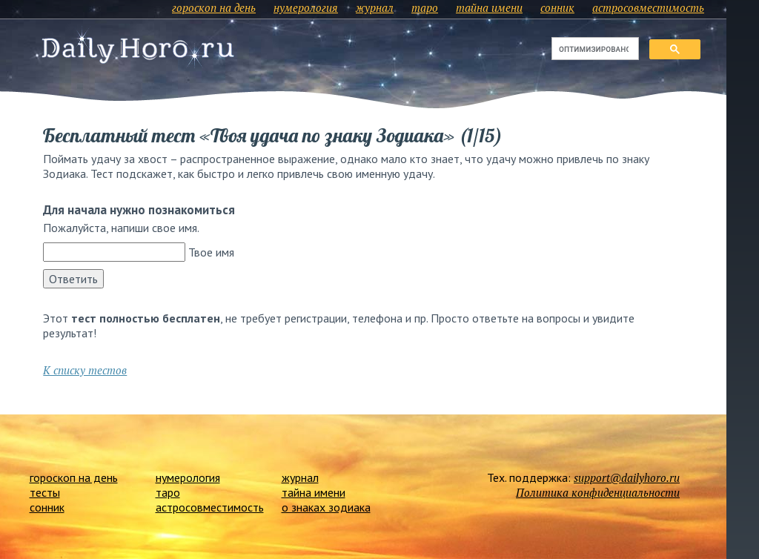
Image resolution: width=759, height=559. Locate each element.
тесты (45, 492)
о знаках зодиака (326, 507)
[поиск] (594, 49)
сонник (557, 7)
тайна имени (489, 7)
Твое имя (211, 252)
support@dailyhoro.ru (627, 477)
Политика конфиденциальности (598, 492)
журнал (375, 7)
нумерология (306, 7)
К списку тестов (85, 370)
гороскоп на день (214, 7)
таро (424, 7)
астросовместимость (648, 7)
